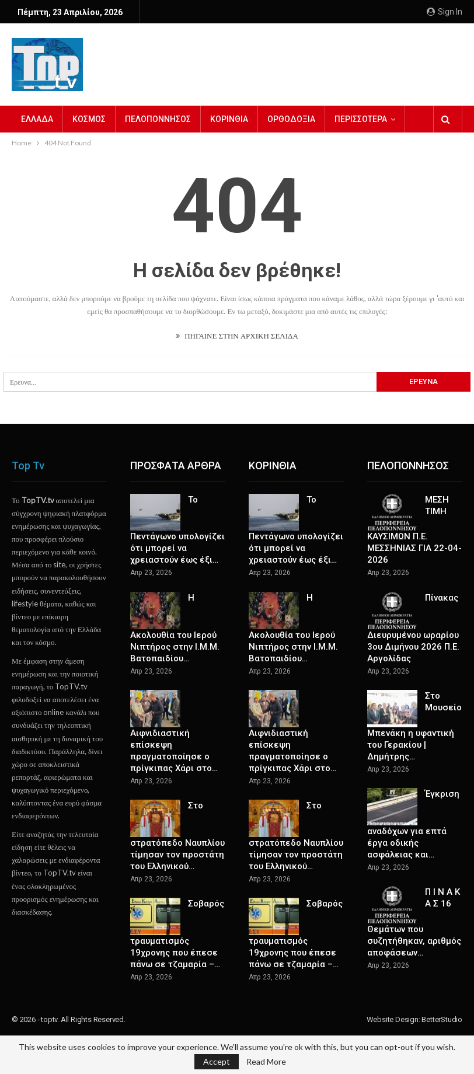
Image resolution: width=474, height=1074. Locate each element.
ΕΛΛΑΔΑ (37, 119)
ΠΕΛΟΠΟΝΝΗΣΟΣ (158, 119)
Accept (216, 1061)
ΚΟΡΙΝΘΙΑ (229, 119)
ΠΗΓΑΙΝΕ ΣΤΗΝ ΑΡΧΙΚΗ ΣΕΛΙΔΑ (237, 335)
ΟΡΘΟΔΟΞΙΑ (291, 119)
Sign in (444, 11)
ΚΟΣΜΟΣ (89, 119)
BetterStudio (441, 1019)
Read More (266, 1062)
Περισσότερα (360, 119)
